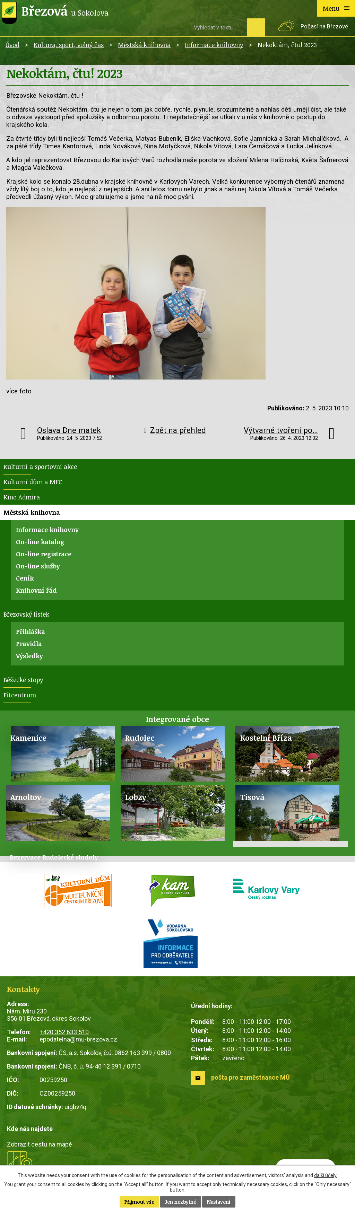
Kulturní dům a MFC (32, 482)
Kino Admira (21, 497)
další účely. (325, 1175)
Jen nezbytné (180, 1202)
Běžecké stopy (23, 680)
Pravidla (29, 643)
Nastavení (219, 1202)
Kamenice (28, 738)
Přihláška (30, 631)
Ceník (25, 578)
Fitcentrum (19, 695)
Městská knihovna (144, 45)
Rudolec (139, 738)
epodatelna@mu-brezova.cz (78, 1039)
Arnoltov (25, 797)
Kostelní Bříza (266, 738)
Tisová (252, 797)
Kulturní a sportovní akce (40, 466)
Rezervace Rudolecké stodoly (54, 857)
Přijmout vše (139, 1202)
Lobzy (135, 797)
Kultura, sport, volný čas (69, 45)
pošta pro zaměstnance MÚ (250, 1077)
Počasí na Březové (324, 26)
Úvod (12, 45)
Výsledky (29, 656)
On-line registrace (43, 554)
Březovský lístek (26, 614)
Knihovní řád (36, 590)
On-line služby (38, 566)
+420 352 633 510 (64, 1032)
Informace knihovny (214, 45)
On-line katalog (40, 542)
